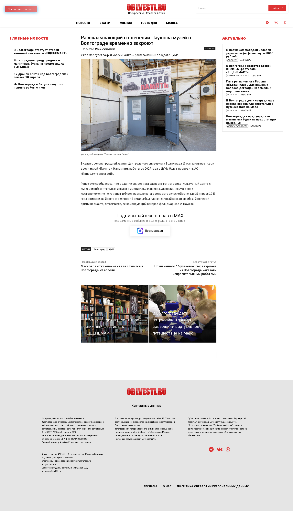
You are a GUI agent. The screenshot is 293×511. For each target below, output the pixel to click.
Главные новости (237, 75)
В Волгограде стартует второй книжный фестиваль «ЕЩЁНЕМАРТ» (40, 51)
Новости (209, 48)
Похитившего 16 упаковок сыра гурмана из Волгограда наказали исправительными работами (185, 270)
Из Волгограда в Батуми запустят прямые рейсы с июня (38, 86)
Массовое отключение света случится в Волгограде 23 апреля (112, 268)
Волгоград (99, 249)
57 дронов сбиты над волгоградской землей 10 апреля (41, 75)
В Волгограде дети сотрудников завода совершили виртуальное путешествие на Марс (250, 104)
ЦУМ (111, 249)
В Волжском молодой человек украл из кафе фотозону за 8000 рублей (249, 53)
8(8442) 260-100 (64, 458)
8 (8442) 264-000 (79, 468)
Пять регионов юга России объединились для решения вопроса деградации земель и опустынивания (248, 86)
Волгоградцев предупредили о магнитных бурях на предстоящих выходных (39, 64)
